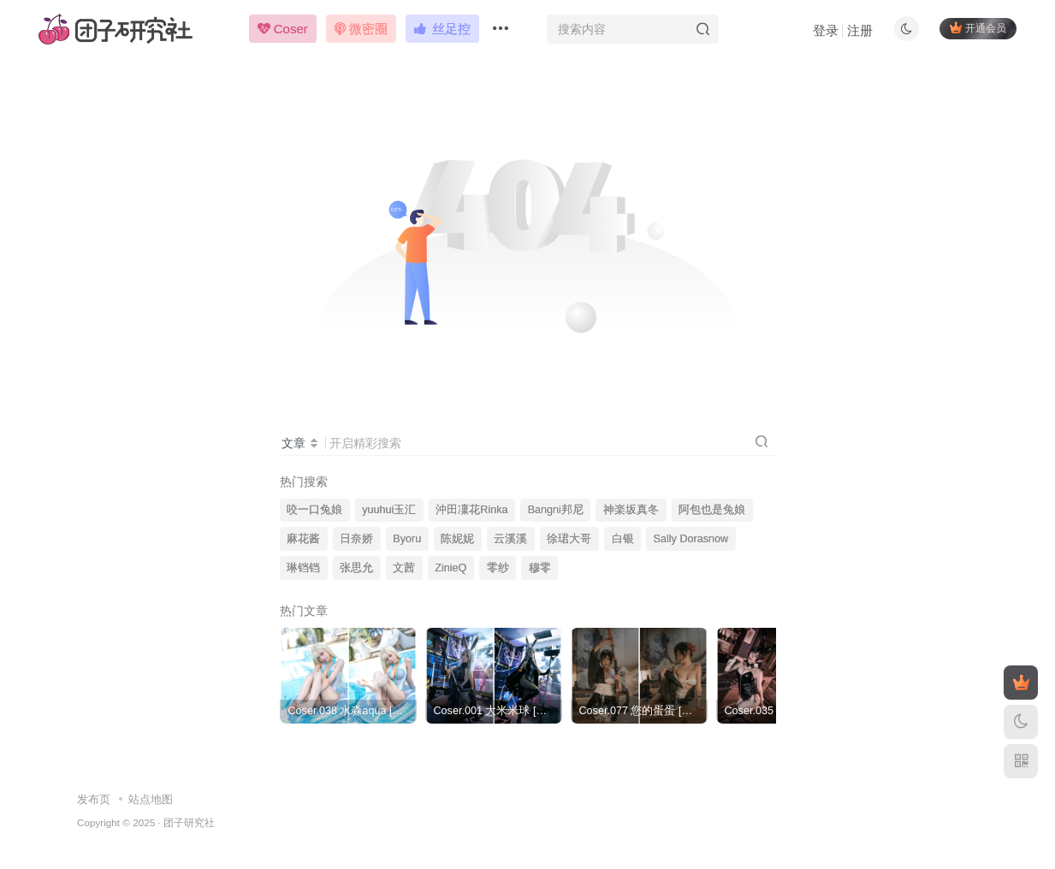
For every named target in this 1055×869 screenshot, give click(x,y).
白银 (623, 539)
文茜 (404, 568)
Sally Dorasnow (691, 539)
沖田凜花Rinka (471, 510)
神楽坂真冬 (631, 510)
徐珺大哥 (569, 539)
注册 (859, 30)
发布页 (93, 799)
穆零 (540, 568)
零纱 (498, 568)
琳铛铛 (303, 568)
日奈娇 (356, 539)
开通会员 (977, 27)
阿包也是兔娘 (712, 510)
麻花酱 (303, 539)
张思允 (356, 568)
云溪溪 (510, 539)
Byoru (407, 539)
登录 (825, 30)
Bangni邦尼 (556, 510)
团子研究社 (189, 822)
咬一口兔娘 (314, 510)
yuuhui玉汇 (389, 510)
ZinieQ (450, 568)
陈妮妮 (457, 539)
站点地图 (150, 799)
